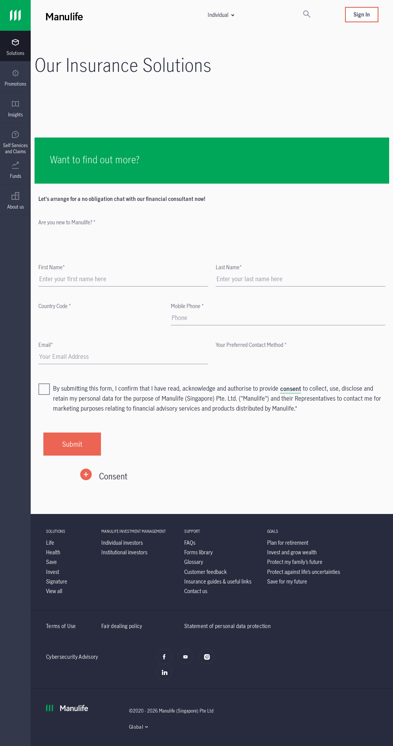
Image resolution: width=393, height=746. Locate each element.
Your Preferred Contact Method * (251, 344)
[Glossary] (193, 561)
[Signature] (56, 581)
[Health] (53, 552)
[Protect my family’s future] (294, 561)
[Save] (51, 561)
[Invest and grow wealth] (292, 552)
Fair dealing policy (121, 626)
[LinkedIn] (166, 676)
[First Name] (123, 279)
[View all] (54, 591)
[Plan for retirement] (287, 542)
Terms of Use (61, 626)
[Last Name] (300, 279)
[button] (221, 14)
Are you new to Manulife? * (67, 222)
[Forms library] (198, 552)
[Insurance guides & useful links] (217, 581)
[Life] (50, 542)
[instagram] (209, 660)
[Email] (123, 356)
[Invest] (52, 571)
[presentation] (15, 46)
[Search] (306, 14)
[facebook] (166, 660)
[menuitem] (15, 47)
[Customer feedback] (205, 571)
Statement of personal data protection (227, 626)
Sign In (361, 14)
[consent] (290, 388)
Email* (45, 344)
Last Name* (229, 267)
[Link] (15, 15)
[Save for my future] (287, 581)
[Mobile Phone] (278, 317)
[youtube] (187, 660)
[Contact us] (195, 591)
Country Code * (54, 306)
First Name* (51, 267)
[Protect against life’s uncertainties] (303, 571)
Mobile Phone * (187, 306)
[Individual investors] (122, 542)
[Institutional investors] (124, 552)
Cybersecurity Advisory (72, 656)
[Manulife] (88, 15)
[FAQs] (189, 542)
